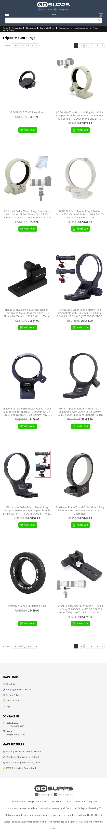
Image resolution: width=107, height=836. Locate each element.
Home (5, 28)
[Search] (53, 20)
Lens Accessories (81, 28)
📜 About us (9, 683)
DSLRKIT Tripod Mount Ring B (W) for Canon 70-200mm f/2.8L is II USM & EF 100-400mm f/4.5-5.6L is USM (80, 214)
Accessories (64, 28)
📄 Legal (7, 706)
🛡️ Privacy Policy (11, 695)
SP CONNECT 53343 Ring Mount (27, 112)
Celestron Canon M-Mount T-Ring (27, 605)
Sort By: (6, 46)
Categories (17, 28)
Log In (53, 14)
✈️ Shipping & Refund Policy (17, 689)
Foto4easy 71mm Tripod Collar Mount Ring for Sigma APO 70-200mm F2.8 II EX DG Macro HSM (80, 510)
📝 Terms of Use (11, 700)
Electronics (31, 28)
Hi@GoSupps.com (16, 734)
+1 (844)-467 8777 (15, 726)
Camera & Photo (47, 28)
